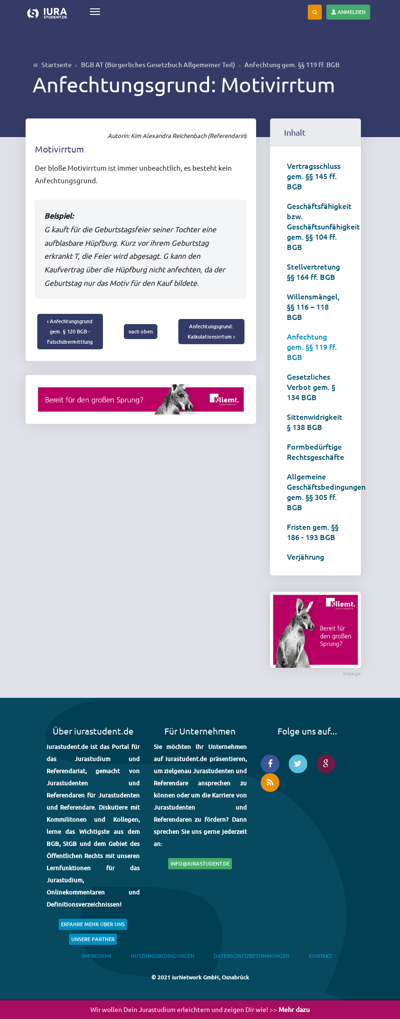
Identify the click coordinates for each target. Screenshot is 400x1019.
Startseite (56, 64)
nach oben (141, 331)
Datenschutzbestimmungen (251, 956)
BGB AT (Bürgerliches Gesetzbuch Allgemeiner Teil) (158, 64)
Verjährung (305, 556)
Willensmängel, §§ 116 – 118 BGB (313, 306)
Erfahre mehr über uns (93, 924)
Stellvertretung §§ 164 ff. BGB (313, 271)
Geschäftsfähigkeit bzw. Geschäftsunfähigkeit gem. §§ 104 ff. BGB (319, 226)
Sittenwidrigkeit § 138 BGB (314, 421)
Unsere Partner (93, 939)
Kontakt (320, 956)
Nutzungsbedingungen (162, 956)
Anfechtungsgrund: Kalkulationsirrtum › (211, 331)
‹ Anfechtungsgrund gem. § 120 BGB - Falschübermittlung (70, 331)
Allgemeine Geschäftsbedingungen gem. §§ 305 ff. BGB (319, 491)
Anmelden (348, 12)
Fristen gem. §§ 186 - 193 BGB (313, 531)
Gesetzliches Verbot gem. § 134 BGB (311, 386)
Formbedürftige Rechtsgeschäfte (315, 451)
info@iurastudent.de (200, 863)
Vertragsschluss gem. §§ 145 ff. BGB (313, 175)
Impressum (96, 956)
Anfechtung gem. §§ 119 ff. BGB (291, 64)
